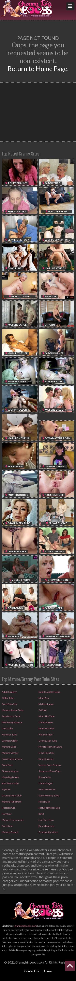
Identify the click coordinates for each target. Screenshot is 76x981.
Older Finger (45, 783)
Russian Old (8, 807)
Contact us (31, 971)
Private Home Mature (50, 746)
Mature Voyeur (9, 752)
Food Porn (7, 765)
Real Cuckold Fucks (48, 691)
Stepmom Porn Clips (49, 771)
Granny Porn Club (11, 795)
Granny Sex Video (48, 832)
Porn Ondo (44, 777)
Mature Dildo (8, 746)
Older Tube (7, 697)
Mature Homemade (12, 819)
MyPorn (6, 789)
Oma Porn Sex (46, 752)
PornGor (6, 813)
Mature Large (45, 704)
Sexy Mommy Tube (48, 795)
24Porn (42, 710)
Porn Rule (6, 826)
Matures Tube (9, 734)
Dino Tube (7, 728)
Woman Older (9, 740)
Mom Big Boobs (10, 777)
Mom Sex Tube (46, 728)
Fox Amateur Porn (11, 758)
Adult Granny (8, 691)
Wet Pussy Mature (11, 722)
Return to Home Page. (38, 69)
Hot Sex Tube (45, 734)
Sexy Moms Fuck (10, 716)
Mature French (9, 832)
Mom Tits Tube (46, 716)
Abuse (48, 971)
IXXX (41, 813)
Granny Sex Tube (47, 740)
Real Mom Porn (46, 789)
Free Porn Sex (9, 704)
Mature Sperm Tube (12, 710)
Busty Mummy (46, 826)
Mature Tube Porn (11, 801)
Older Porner (45, 722)
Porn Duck (44, 801)
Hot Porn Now (46, 819)
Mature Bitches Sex (49, 807)
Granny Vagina (9, 771)
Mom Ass (43, 697)
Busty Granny (45, 758)
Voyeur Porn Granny (49, 765)
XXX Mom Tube (10, 783)
